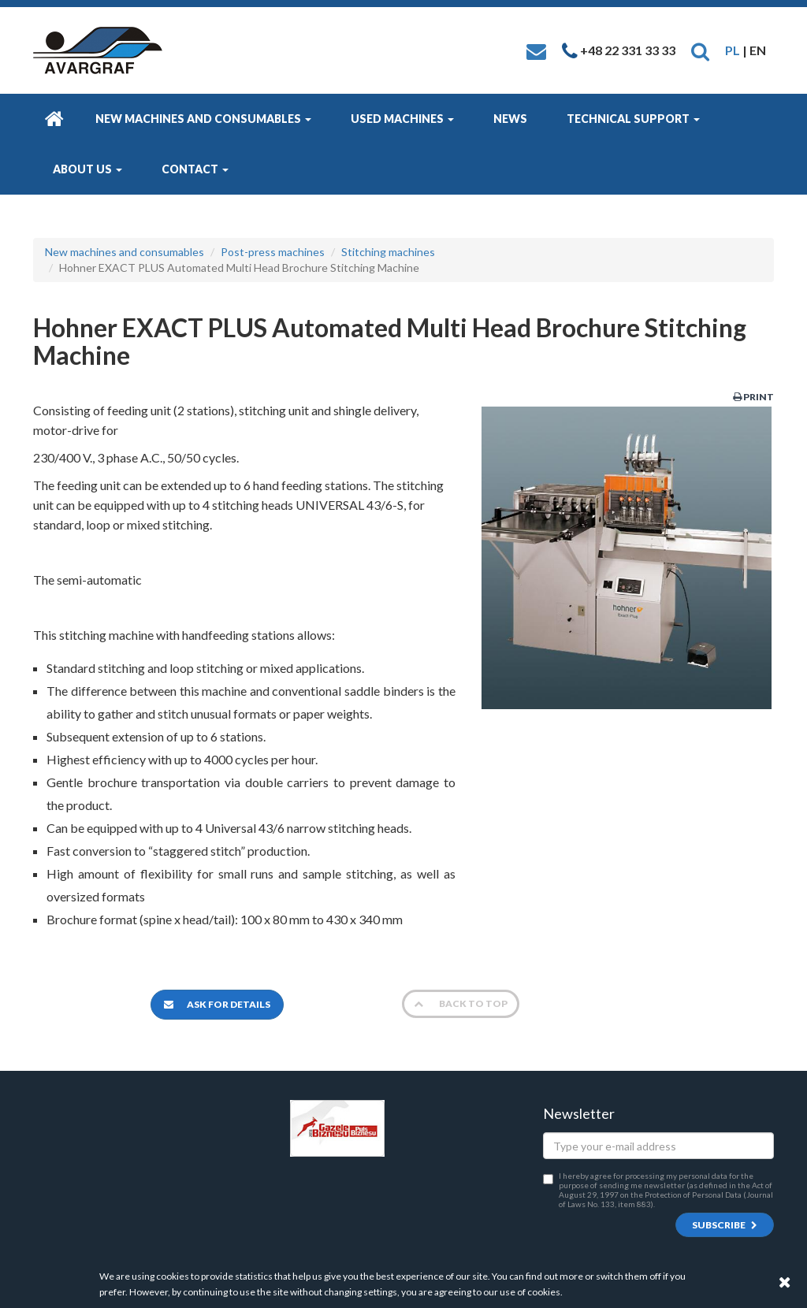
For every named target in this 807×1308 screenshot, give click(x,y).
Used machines (402, 118)
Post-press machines (273, 251)
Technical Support (633, 118)
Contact (195, 169)
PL (732, 50)
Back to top (461, 1003)
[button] (700, 50)
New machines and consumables (203, 118)
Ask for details (217, 1004)
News (510, 118)
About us (87, 169)
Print (753, 397)
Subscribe (724, 1225)
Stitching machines (388, 251)
